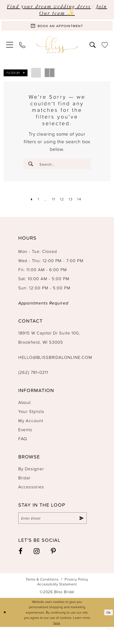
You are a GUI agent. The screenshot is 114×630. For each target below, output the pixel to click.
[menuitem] (9, 45)
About (24, 404)
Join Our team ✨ (73, 9)
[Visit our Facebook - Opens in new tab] (20, 554)
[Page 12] (62, 200)
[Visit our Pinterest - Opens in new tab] (53, 554)
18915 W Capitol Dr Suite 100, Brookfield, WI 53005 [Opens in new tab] (49, 339)
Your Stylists (31, 413)
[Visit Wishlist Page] (105, 45)
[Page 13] (71, 200)
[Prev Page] (29, 200)
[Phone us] (22, 45)
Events (25, 431)
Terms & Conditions (42, 582)
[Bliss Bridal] (57, 45)
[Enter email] (52, 520)
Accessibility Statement (57, 587)
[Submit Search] (31, 164)
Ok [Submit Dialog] (108, 615)
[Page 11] (53, 200)
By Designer (31, 471)
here (56, 626)
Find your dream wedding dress (49, 6)
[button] (9, 45)
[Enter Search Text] (56, 164)
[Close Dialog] (5, 615)
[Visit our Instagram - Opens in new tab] (36, 554)
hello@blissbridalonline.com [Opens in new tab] (55, 359)
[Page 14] (81, 200)
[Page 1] (37, 200)
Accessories (31, 489)
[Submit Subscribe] (81, 520)
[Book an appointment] (56, 26)
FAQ (22, 440)
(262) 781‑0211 (33, 374)
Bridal (24, 480)
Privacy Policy (76, 582)
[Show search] (92, 45)
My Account (30, 422)
